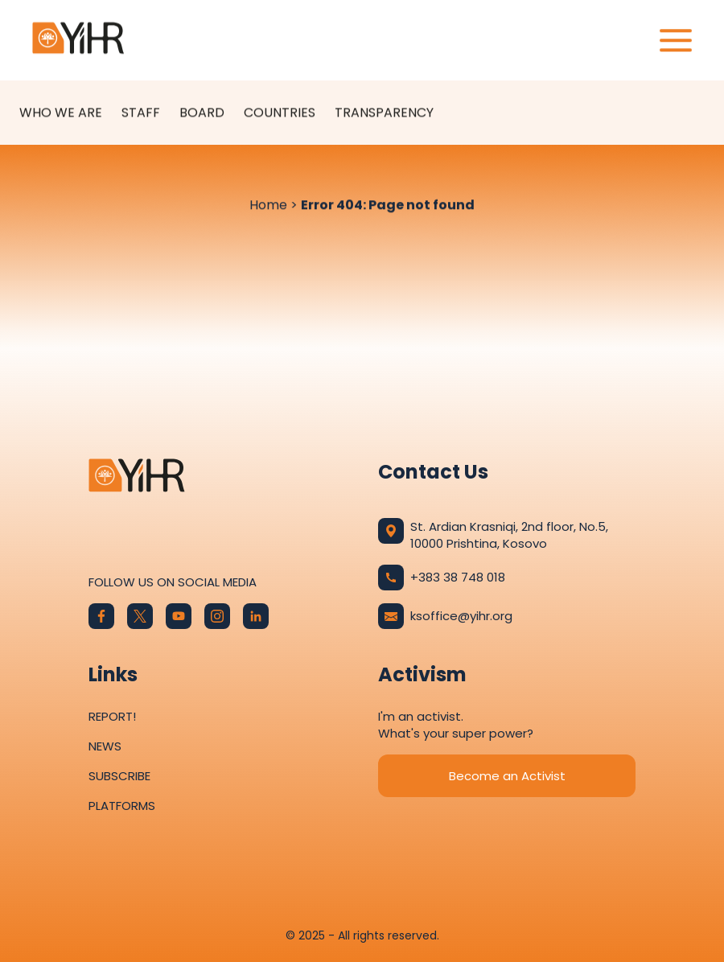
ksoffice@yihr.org (445, 616)
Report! (112, 716)
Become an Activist (507, 775)
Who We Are (60, 113)
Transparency (384, 113)
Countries (279, 113)
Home (268, 205)
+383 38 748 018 (441, 577)
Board (201, 113)
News (104, 746)
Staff (140, 113)
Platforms (121, 805)
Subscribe (119, 775)
